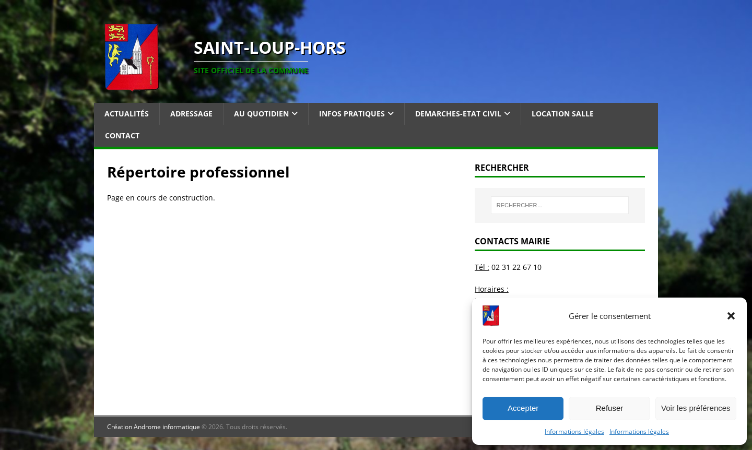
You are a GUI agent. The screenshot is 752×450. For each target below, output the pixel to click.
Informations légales (574, 431)
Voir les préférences (696, 408)
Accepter (523, 408)
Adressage (191, 114)
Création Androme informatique (153, 426)
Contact (122, 135)
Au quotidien (261, 114)
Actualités (126, 114)
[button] (731, 316)
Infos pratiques (352, 114)
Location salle (563, 114)
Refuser (610, 408)
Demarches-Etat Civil (458, 114)
